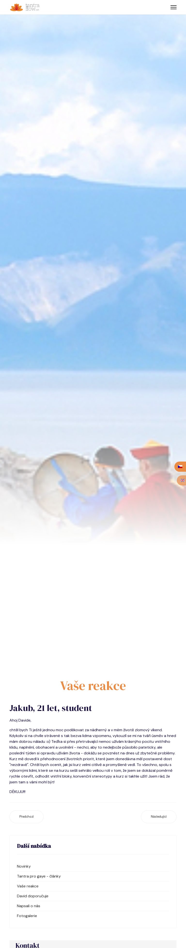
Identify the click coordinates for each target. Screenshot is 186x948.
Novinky (24, 866)
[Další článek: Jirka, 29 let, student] (159, 816)
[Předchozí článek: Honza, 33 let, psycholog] (26, 816)
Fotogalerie (27, 915)
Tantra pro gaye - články (39, 876)
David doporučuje (32, 896)
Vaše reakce (28, 886)
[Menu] (173, 7)
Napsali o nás (28, 905)
